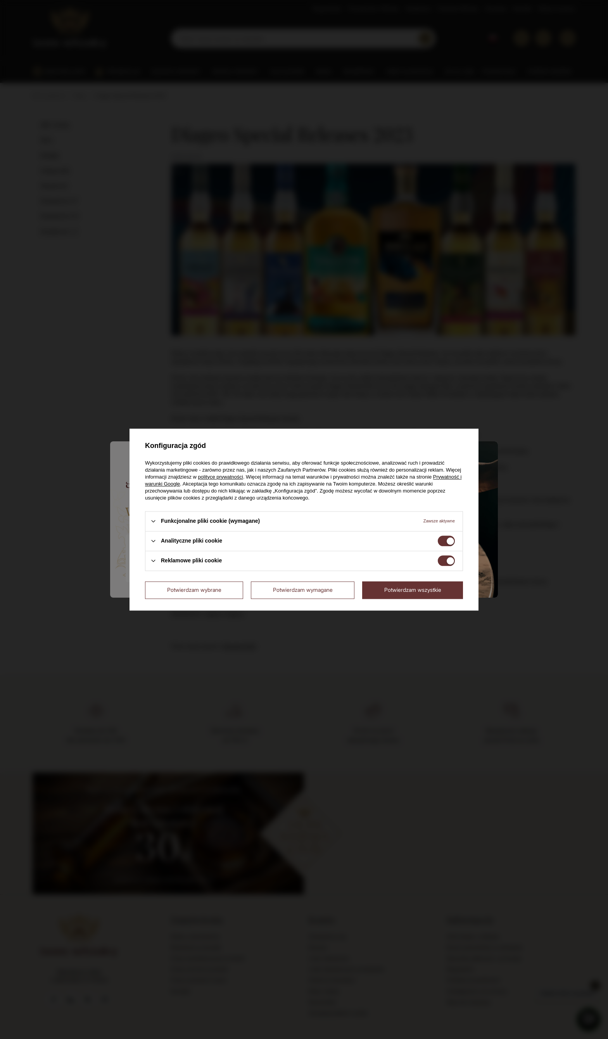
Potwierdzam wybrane (194, 589)
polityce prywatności (220, 477)
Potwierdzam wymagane (303, 589)
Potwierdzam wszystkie (412, 589)
